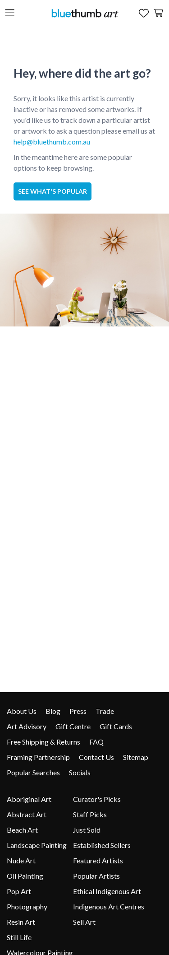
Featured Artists (98, 860)
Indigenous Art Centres (108, 906)
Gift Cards (116, 726)
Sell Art (84, 922)
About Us (22, 711)
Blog (53, 711)
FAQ (96, 741)
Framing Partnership (38, 757)
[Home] (85, 12)
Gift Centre (73, 726)
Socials (80, 772)
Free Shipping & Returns (43, 741)
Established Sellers (102, 845)
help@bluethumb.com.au (52, 141)
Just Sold (86, 829)
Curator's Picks (97, 799)
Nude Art (21, 860)
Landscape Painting (37, 845)
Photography (27, 906)
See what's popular (52, 191)
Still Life (19, 937)
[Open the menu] (9, 13)
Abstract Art (26, 814)
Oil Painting (25, 875)
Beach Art (22, 829)
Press (78, 711)
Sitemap (135, 757)
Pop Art (19, 891)
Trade (105, 711)
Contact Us (96, 757)
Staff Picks (90, 814)
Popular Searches (33, 772)
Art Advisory (26, 726)
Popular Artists (96, 875)
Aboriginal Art (29, 799)
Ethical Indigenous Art (107, 891)
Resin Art (21, 922)
